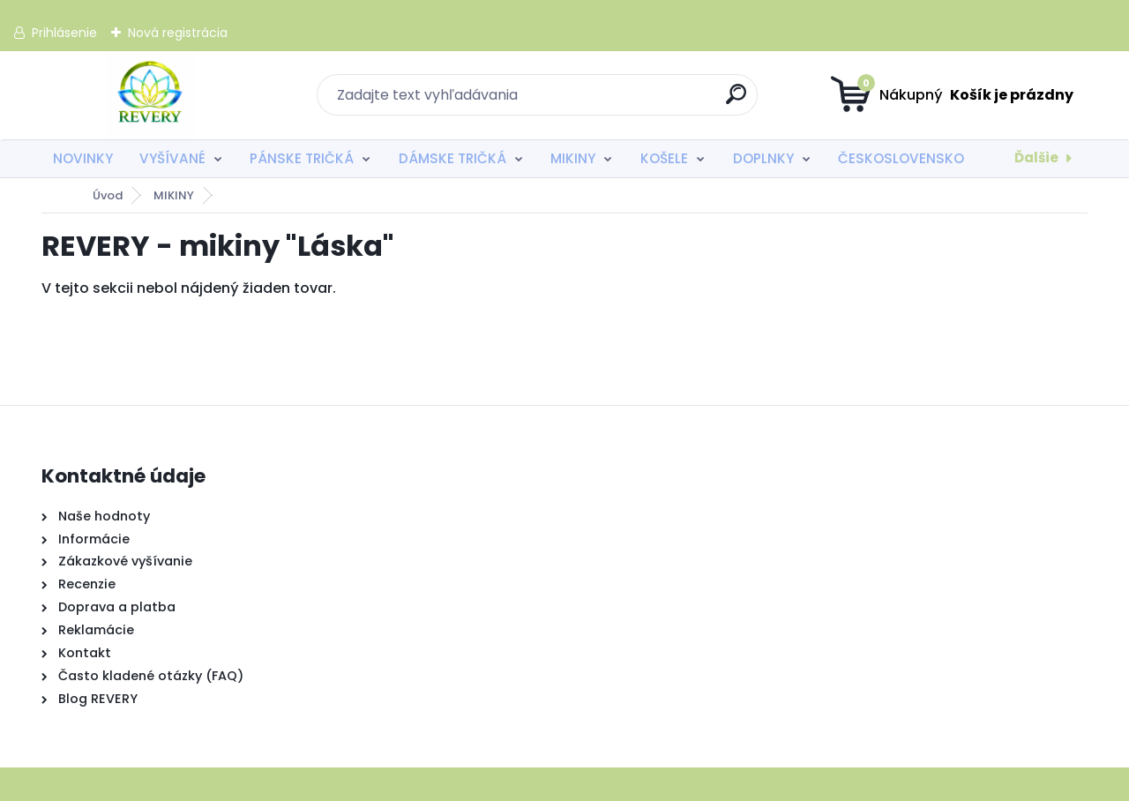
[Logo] (149, 95)
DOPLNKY (763, 158)
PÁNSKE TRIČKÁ (302, 158)
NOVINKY (83, 158)
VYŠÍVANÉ (172, 158)
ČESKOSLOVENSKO (901, 158)
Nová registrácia (178, 32)
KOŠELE (664, 158)
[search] (737, 101)
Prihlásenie (64, 32)
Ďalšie (1036, 157)
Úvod (108, 195)
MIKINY (572, 158)
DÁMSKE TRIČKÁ (452, 158)
